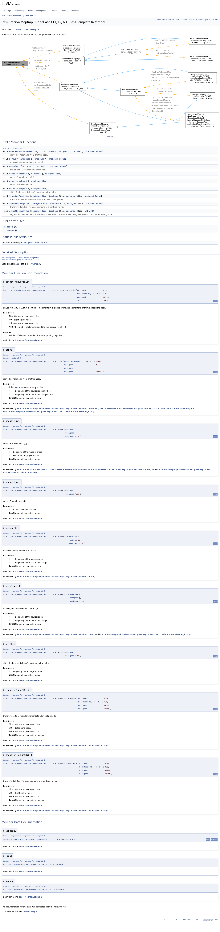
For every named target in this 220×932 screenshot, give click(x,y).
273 (20, 464)
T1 (36, 151)
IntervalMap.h (33, 263)
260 (20, 629)
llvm (3, 16)
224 (18, 263)
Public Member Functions (165, 20)
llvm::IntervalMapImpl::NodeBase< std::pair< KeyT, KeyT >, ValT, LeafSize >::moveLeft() (58, 408)
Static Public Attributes (197, 20)
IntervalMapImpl (14, 16)
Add (91, 211)
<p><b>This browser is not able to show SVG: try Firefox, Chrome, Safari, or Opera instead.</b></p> (111, 85)
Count (99, 151)
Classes (55, 11)
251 (20, 571)
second (10, 230)
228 (20, 871)
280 (20, 518)
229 (20, 896)
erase (12, 174)
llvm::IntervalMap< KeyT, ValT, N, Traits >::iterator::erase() (44, 469)
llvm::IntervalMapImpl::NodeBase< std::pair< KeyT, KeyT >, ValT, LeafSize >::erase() (112, 469)
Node (17, 387)
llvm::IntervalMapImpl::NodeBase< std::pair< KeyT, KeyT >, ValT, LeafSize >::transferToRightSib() (48, 411)
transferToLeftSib (19, 196)
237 (20, 403)
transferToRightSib (19, 203)
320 (20, 340)
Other (53, 151)
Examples (75, 11)
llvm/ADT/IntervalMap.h (26, 29)
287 (20, 680)
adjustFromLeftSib (19, 211)
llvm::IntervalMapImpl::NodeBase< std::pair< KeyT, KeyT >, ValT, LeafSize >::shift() (55, 634)
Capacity (38, 242)
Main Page (7, 11)
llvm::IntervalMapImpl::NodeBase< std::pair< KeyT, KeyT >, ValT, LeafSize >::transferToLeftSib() (145, 408)
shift (12, 188)
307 (20, 805)
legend (110, 136)
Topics (30, 11)
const (19, 151)
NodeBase (29, 16)
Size (58, 174)
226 (20, 846)
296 (20, 740)
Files (65, 11)
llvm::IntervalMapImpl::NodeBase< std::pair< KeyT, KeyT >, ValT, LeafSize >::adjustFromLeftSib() (62, 745)
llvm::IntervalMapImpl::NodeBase (24, 290)
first (10, 227)
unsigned (15, 148)
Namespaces (41, 11)
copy (11, 151)
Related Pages (19, 11)
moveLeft (13, 159)
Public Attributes (181, 20)
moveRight (14, 166)
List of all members (212, 20)
